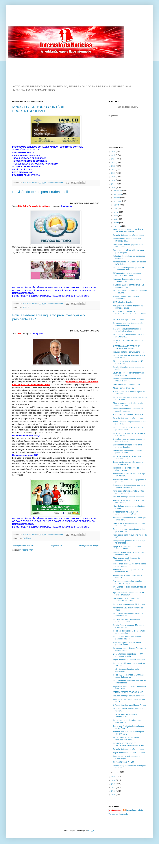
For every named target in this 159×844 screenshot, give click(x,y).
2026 (113, 152)
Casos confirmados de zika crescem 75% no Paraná (128, 463)
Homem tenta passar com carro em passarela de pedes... (127, 638)
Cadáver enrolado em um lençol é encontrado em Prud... (127, 330)
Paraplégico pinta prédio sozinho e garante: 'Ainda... (127, 643)
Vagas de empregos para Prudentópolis (129, 660)
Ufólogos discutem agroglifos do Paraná (129, 705)
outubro (117, 198)
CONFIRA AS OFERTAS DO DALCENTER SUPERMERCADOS (128, 744)
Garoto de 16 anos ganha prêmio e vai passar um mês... (128, 286)
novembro (118, 194)
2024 (113, 159)
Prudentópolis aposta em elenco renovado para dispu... (126, 738)
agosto (117, 205)
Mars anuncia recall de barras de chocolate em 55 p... (126, 559)
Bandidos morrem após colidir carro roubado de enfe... (127, 446)
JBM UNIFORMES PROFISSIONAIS (128, 692)
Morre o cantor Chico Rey (123, 388)
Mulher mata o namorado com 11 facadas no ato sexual (126, 599)
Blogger (91, 830)
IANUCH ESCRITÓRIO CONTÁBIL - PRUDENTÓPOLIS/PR (39, 109)
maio (116, 215)
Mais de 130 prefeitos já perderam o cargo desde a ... (127, 245)
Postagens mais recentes (23, 545)
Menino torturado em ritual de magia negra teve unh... (128, 404)
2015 (113, 777)
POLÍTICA (27, 538)
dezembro (118, 190)
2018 (113, 180)
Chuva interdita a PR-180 (123, 762)
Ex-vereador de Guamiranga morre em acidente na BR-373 (129, 486)
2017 (113, 184)
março (116, 223)
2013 (113, 784)
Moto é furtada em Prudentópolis (126, 384)
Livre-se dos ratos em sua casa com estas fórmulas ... (128, 615)
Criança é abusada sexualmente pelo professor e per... (128, 429)
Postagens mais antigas (89, 545)
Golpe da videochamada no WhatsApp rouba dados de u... (128, 676)
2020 (113, 173)
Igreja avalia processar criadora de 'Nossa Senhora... (127, 548)
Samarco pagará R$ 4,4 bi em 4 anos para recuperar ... (128, 251)
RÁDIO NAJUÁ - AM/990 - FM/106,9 (128, 415)
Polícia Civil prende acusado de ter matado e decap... (127, 380)
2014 (113, 780)
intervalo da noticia (30, 182)
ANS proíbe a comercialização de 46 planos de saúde (128, 307)
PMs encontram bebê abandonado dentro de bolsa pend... (127, 274)
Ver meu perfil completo (118, 814)
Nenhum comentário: (56, 182)
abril (116, 219)
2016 (113, 187)
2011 (113, 791)
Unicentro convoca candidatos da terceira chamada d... (126, 620)
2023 (113, 162)
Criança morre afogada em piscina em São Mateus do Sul (128, 269)
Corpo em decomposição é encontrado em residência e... (129, 632)
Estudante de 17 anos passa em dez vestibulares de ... (128, 571)
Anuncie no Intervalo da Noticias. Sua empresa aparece (128, 492)
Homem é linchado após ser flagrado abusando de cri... (128, 457)
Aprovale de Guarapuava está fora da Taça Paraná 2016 (128, 594)
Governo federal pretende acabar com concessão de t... (128, 553)
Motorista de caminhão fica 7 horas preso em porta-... (127, 452)
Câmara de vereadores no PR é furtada (129, 604)
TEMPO (26, 307)
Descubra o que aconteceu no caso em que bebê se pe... (129, 440)
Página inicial (56, 545)
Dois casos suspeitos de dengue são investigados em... (128, 324)
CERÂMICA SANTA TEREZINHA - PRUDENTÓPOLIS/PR (127, 347)
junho (116, 212)
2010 (113, 795)
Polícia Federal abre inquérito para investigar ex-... (127, 240)
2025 (113, 155)
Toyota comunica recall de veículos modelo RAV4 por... (127, 582)
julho (116, 208)
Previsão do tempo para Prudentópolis (40, 192)
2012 (113, 787)
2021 (113, 169)
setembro (118, 201)
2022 (113, 166)
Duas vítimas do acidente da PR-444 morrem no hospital (128, 655)
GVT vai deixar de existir (123, 302)
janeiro (117, 772)
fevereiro (117, 226)
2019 (113, 177)
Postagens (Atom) (26, 550)
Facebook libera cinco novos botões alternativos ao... (127, 469)
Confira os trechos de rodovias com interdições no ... (127, 721)
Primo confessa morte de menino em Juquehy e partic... (128, 410)
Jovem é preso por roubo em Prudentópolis (125, 715)
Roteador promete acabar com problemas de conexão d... (125, 513)
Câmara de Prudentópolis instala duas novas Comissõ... (128, 727)
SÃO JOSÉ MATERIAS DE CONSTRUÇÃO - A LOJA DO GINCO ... (129, 314)
